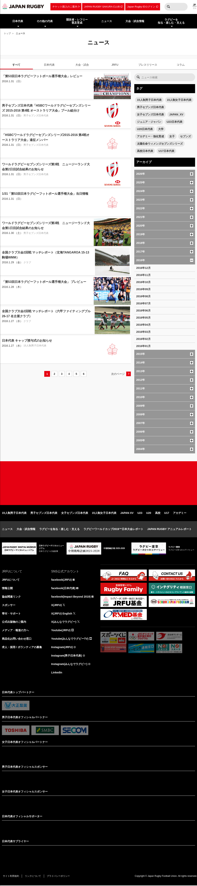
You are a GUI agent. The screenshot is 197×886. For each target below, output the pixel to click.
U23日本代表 (174, 121)
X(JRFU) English (61, 613)
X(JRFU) (56, 605)
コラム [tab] (181, 64)
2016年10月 (143, 282)
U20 (148, 513)
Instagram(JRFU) (62, 647)
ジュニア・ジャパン (149, 121)
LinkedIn (56, 673)
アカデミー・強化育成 (150, 136)
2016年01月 (143, 346)
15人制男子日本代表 (149, 99)
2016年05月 (143, 317)
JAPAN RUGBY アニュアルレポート (169, 529)
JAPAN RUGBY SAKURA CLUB (102, 6)
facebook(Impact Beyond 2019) (71, 597)
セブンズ (185, 136)
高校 (157, 513)
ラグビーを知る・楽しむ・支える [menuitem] (171, 21)
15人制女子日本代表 (179, 99)
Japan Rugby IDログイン (141, 6)
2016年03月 (143, 331)
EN (194, 8)
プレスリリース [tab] (147, 64)
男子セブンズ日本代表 (150, 107)
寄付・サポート (11, 613)
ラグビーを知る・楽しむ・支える (59, 529)
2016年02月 (143, 338)
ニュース (7, 529)
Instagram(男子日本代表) (66, 656)
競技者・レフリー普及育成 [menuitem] (77, 21)
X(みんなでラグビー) (63, 622)
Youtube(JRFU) (61, 630)
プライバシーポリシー (58, 876)
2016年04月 (143, 324)
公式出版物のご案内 (14, 622)
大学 (161, 129)
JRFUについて (11, 580)
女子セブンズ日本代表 (150, 114)
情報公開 (7, 588)
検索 (168, 7)
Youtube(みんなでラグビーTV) (69, 639)
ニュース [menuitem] (106, 21)
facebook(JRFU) (61, 580)
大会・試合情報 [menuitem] (134, 21)
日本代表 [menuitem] (17, 21)
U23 (139, 513)
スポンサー (8, 605)
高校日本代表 (145, 150)
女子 (172, 136)
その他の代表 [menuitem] (45, 21)
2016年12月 (143, 267)
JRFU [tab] (114, 64)
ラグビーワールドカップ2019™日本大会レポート (113, 529)
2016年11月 (143, 275)
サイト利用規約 (11, 876)
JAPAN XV (127, 513)
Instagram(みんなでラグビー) (69, 664)
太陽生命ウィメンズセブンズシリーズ (160, 143)
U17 (166, 513)
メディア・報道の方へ (15, 630)
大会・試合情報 (26, 529)
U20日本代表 (145, 129)
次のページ (118, 373)
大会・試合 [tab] (82, 64)
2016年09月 (143, 289)
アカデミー (179, 513)
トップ (7, 33)
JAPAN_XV (176, 114)
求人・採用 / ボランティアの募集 (22, 647)
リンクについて (33, 876)
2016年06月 (143, 310)
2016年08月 (143, 296)
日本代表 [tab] (49, 64)
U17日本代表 (166, 150)
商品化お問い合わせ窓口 (17, 639)
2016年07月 (143, 303)
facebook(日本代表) (63, 588)
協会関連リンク (11, 597)
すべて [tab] (16, 64)
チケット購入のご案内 (64, 6)
